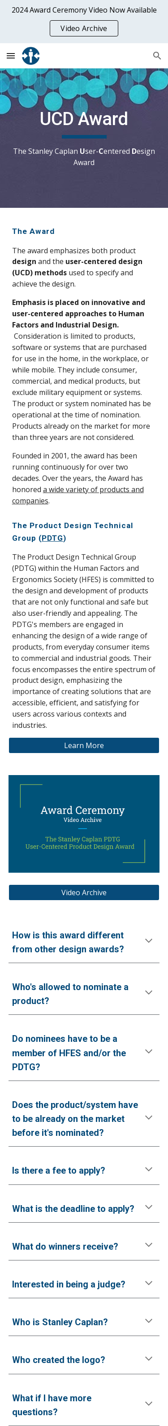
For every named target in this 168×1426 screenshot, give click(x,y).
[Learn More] (84, 745)
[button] (11, 55)
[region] (84, 21)
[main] (84, 138)
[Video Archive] (84, 892)
